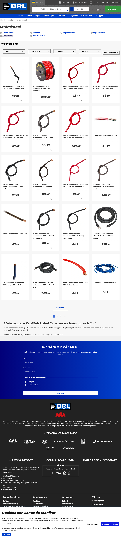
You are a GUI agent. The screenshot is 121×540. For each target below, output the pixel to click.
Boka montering (10, 503)
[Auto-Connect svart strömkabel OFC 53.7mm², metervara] (45, 138)
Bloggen (99, 16)
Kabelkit (36, 33)
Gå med (60, 393)
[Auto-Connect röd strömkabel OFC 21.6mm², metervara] (75, 89)
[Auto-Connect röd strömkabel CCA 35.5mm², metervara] (106, 89)
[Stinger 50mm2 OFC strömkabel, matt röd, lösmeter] (45, 89)
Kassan (113, 9)
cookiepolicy (6, 523)
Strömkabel (22, 20)
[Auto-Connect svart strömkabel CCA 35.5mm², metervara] (45, 237)
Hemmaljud (49, 16)
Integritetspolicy (40, 506)
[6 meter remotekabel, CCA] (106, 286)
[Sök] (50, 9)
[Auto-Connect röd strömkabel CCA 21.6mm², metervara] (15, 138)
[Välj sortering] (111, 53)
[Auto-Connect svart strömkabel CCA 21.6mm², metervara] (75, 237)
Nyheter (74, 16)
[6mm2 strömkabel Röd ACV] (106, 138)
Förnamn (26, 368)
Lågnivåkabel (99, 33)
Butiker (6, 501)
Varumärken (86, 16)
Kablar (10, 20)
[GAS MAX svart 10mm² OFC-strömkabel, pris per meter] (15, 89)
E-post (25, 358)
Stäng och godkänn (110, 524)
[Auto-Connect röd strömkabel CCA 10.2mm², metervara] (75, 188)
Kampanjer (62, 16)
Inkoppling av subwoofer (14, 506)
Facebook (98, 504)
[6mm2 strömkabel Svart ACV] (15, 237)
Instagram (99, 501)
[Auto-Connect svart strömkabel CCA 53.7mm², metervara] (15, 188)
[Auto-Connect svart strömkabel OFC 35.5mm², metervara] (106, 188)
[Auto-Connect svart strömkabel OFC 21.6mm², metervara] (45, 188)
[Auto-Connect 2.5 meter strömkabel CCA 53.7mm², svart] (45, 286)
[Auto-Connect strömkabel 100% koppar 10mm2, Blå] (15, 286)
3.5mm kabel (8, 33)
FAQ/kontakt (38, 503)
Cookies (36, 501)
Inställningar (92, 524)
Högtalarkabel (69, 33)
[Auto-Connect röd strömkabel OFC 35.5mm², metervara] (75, 138)
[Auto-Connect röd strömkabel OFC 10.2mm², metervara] (75, 286)
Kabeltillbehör (39, 36)
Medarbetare (68, 506)
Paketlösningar (33, 16)
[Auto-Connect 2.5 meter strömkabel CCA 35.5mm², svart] (106, 237)
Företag (116, 2)
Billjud (20, 16)
